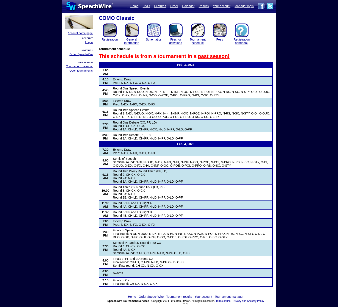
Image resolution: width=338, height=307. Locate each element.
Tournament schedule (198, 41)
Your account (221, 6)
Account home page (80, 33)
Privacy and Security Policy (248, 300)
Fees (219, 39)
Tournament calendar (79, 66)
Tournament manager (229, 296)
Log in (89, 42)
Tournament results (179, 296)
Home (134, 6)
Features (160, 6)
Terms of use (223, 300)
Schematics (153, 39)
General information (131, 41)
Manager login (244, 6)
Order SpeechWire (81, 54)
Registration (110, 39)
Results (204, 6)
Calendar (188, 6)
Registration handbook (242, 41)
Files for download (175, 41)
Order (174, 6)
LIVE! (146, 6)
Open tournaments (81, 70)
